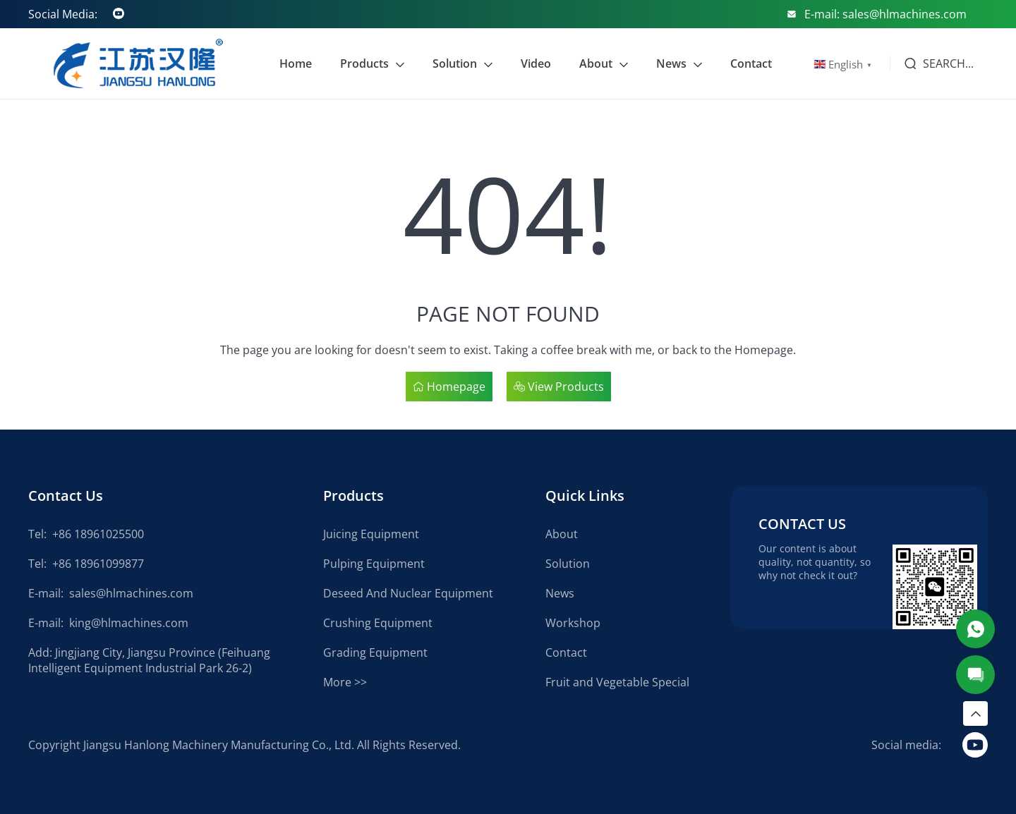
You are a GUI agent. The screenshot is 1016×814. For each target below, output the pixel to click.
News (671, 63)
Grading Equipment (375, 652)
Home (295, 63)
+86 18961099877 (98, 563)
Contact (751, 63)
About (595, 63)
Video (536, 63)
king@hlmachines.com (128, 623)
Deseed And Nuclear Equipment (408, 593)
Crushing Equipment (378, 623)
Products (364, 63)
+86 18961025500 (98, 534)
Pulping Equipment (374, 563)
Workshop (572, 623)
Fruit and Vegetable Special (617, 682)
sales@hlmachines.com (131, 593)
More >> (345, 682)
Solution (455, 63)
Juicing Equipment (371, 534)
